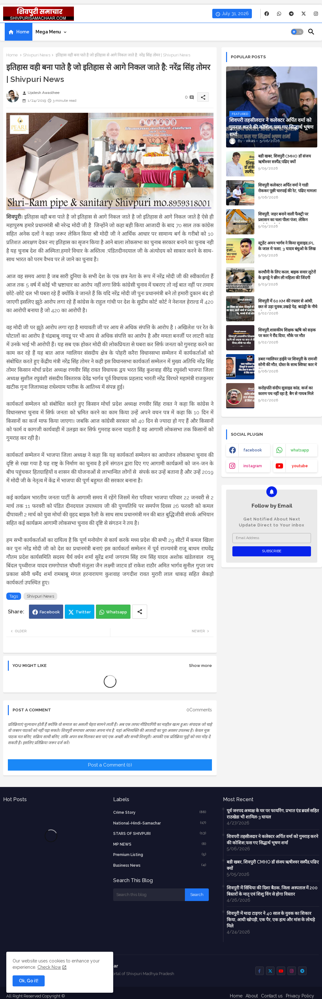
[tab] (18, 32)
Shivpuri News (36, 55)
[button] (297, 32)
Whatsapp (116, 612)
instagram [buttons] (252, 466)
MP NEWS (160, 844)
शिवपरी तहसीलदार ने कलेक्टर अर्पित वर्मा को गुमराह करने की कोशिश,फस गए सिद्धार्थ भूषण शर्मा (272, 839)
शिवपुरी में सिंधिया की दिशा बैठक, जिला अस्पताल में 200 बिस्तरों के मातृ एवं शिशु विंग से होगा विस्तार (272, 891)
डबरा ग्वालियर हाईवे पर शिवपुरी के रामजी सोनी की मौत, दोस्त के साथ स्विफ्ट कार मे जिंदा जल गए (287, 365)
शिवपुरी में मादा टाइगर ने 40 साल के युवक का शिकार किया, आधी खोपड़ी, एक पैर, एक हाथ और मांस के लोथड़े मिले (271, 919)
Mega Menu (48, 31)
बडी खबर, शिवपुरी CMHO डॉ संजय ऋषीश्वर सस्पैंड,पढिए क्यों (284, 159)
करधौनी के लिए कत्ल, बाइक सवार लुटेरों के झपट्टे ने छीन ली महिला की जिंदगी (287, 275)
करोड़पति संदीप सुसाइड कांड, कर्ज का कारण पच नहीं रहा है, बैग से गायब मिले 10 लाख (286, 394)
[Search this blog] (149, 894)
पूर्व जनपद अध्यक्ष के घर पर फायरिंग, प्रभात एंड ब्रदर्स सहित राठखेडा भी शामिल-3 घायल (273, 813)
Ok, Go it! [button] (28, 980)
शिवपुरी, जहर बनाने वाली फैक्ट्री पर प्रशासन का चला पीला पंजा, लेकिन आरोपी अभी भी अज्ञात (283, 220)
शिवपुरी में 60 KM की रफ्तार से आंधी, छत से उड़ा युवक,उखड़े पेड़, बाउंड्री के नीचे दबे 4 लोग (287, 307)
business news (160, 865)
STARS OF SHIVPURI (160, 833)
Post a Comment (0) (110, 765)
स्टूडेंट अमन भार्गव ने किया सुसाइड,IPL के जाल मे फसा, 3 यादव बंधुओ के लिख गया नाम (287, 249)
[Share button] (139, 612)
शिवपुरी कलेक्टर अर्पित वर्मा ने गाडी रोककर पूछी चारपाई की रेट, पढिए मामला (287, 188)
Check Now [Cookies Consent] (49, 967)
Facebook (50, 612)
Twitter (83, 612)
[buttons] (267, 14)
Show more (200, 665)
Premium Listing (160, 854)
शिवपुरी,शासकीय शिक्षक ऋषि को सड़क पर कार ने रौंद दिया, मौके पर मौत (287, 333)
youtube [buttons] (300, 466)
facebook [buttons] (252, 450)
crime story (160, 812)
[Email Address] (271, 538)
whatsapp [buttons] (300, 450)
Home (22, 31)
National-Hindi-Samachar (160, 822)
